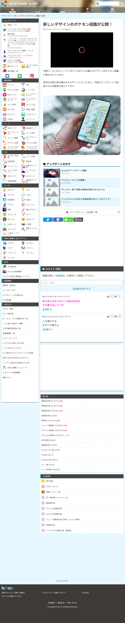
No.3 (44, 316)
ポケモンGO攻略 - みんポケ (23, 3)
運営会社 (61, 602)
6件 (68, 29)
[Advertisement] (82, 244)
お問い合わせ (72, 602)
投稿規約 (60, 275)
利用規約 (51, 602)
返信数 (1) (47, 329)
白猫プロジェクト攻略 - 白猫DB (13, 592)
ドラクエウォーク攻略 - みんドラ (54, 592)
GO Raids (85, 592)
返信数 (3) (47, 309)
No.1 (44, 296)
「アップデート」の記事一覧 (82, 212)
